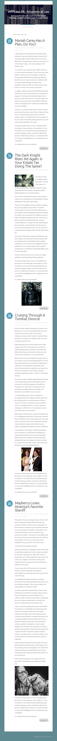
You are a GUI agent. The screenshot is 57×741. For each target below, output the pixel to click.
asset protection (39, 322)
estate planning (40, 48)
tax (19, 172)
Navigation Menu (27, 27)
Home (10, 34)
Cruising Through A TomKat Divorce (30, 317)
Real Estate (18, 516)
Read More (44, 148)
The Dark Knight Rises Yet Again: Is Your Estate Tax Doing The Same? (28, 160)
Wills (21, 50)
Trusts (24, 325)
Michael (22, 48)
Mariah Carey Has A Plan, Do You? (30, 42)
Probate (17, 50)
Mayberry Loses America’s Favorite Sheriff (29, 506)
